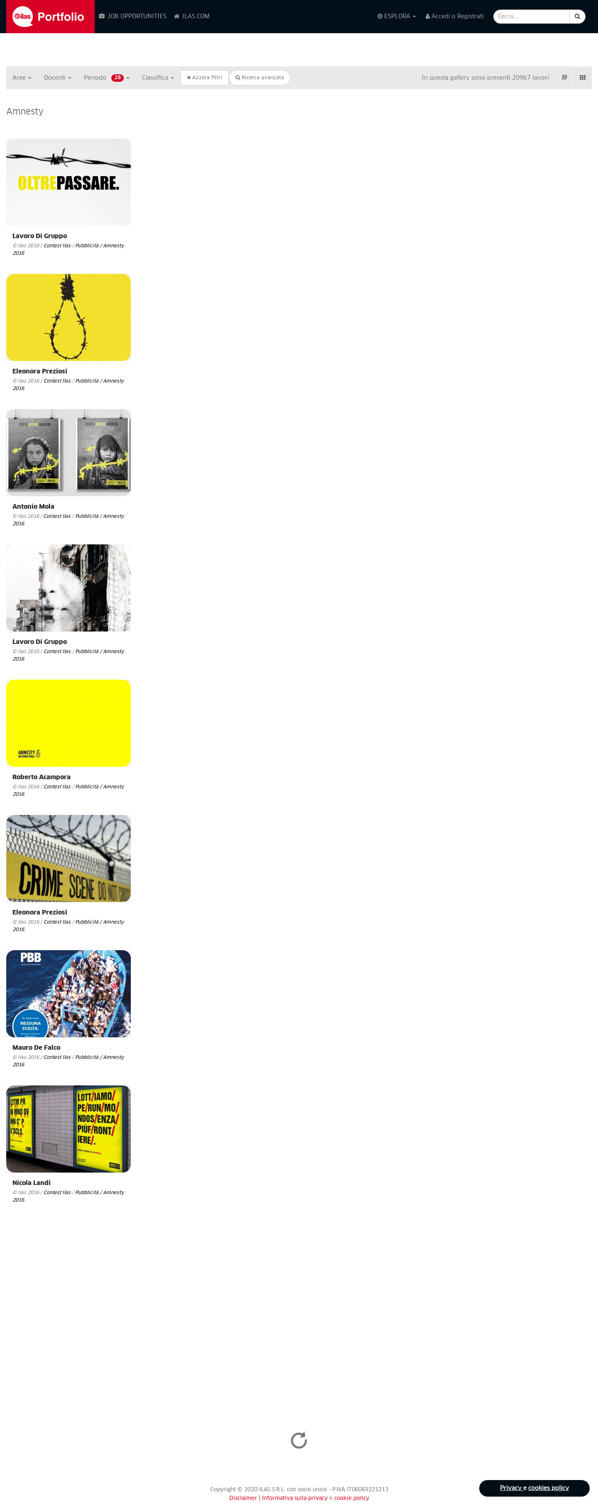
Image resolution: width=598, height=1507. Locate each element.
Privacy (511, 1488)
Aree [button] (22, 78)
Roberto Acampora (41, 777)
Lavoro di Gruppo (39, 236)
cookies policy (548, 1488)
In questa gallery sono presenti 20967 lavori (485, 78)
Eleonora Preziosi (39, 371)
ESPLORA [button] (396, 16)
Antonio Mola (33, 507)
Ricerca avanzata (259, 77)
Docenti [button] (57, 78)
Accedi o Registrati (455, 16)
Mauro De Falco (36, 1048)
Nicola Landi (31, 1183)
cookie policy (351, 1498)
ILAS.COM (191, 16)
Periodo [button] (107, 78)
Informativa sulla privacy (295, 1498)
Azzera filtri (204, 77)
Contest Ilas (57, 246)
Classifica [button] (158, 78)
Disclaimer (243, 1498)
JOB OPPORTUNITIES (132, 16)
